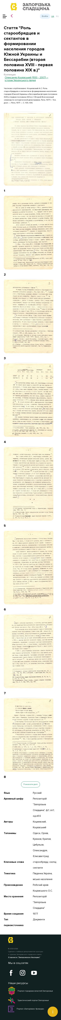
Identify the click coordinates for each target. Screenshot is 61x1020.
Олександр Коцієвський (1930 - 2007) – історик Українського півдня (26, 79)
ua (52, 16)
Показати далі (30, 784)
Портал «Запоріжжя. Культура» (26, 1009)
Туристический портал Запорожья (28, 1000)
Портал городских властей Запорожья (30, 991)
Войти (45, 16)
